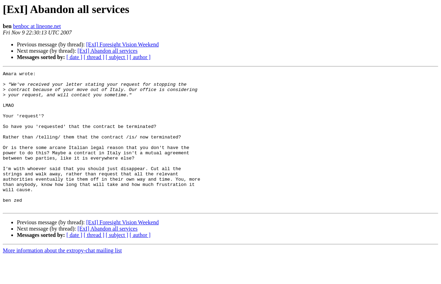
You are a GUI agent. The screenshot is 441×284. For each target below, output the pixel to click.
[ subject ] (117, 57)
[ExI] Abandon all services (107, 51)
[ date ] (74, 57)
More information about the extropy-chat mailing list (62, 278)
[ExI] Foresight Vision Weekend (122, 44)
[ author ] (140, 57)
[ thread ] (94, 57)
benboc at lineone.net (37, 26)
